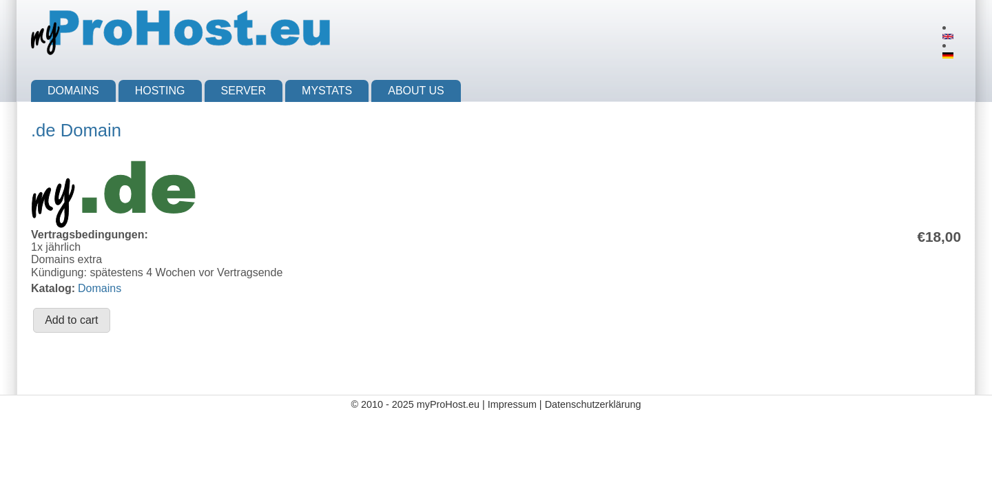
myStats (327, 90)
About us (416, 90)
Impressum (512, 404)
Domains (73, 90)
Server (244, 90)
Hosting (160, 90)
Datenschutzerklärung (593, 404)
